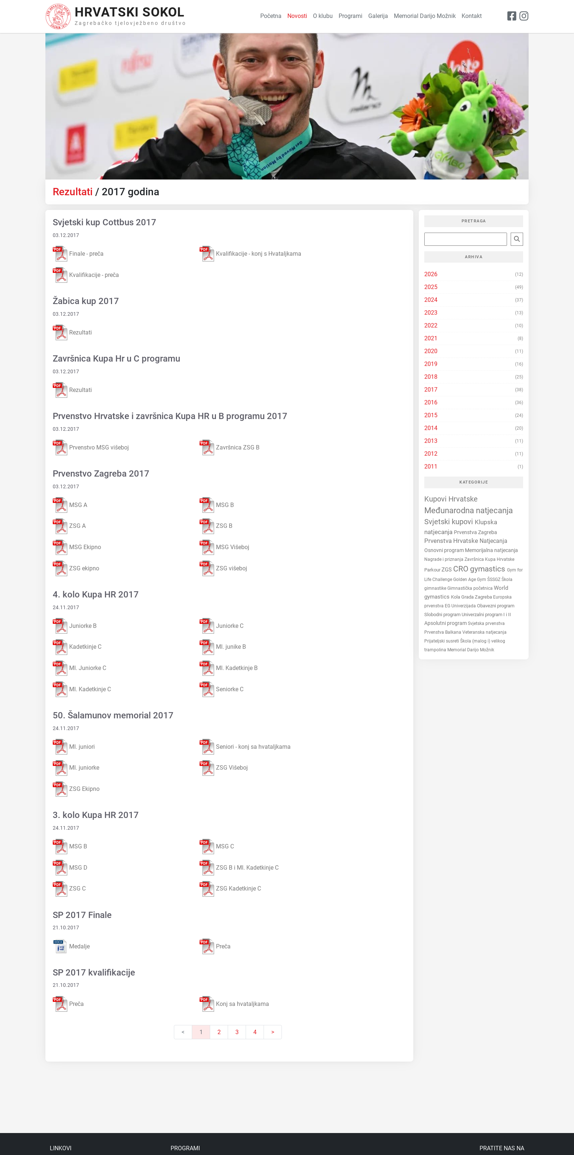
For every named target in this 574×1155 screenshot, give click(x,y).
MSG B (217, 505)
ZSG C (69, 889)
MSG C (217, 847)
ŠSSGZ (494, 579)
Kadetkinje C (77, 647)
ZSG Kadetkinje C (230, 889)
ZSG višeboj (223, 568)
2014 (430, 428)
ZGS (447, 569)
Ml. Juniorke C (79, 668)
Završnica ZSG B (230, 447)
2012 (430, 453)
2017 (430, 389)
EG (448, 605)
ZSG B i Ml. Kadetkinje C (239, 867)
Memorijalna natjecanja (491, 550)
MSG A (70, 505)
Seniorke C (221, 689)
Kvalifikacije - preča (86, 275)
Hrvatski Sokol (129, 12)
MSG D (70, 867)
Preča (215, 946)
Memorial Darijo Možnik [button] (425, 15)
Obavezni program (495, 605)
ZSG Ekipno (76, 789)
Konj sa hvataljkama (234, 1004)
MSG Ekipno (77, 547)
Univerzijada (464, 605)
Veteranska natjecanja (484, 632)
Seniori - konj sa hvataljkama (245, 747)
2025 (430, 287)
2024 (430, 299)
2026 (430, 274)
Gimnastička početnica (470, 588)
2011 (430, 466)
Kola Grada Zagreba (472, 597)
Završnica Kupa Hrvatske (489, 559)
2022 (430, 325)
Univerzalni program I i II (486, 614)
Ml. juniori (74, 747)
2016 (430, 402)
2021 (430, 338)
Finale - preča (78, 254)
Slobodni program (443, 614)
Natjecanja (493, 540)
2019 (430, 363)
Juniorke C (221, 626)
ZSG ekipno (76, 568)
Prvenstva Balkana (443, 632)
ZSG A (69, 526)
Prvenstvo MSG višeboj (91, 447)
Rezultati (73, 192)
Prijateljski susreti (442, 641)
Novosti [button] (297, 15)
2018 (430, 376)
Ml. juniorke (76, 768)
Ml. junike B (223, 647)
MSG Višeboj (224, 547)
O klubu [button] (323, 15)
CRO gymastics (480, 568)
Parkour (432, 570)
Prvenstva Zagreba (475, 532)
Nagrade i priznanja (444, 559)
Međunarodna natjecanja (468, 510)
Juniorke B (75, 626)
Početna (271, 15)
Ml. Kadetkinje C (82, 689)
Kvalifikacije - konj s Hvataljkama (250, 254)
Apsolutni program (446, 623)
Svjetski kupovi (449, 522)
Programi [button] (350, 15)
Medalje (71, 946)
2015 (430, 415)
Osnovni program (444, 550)
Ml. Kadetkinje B (229, 668)
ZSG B (216, 526)
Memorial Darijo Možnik (470, 649)
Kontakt (472, 15)
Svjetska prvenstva (486, 623)
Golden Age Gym (470, 579)
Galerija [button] (378, 15)
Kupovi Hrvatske (451, 499)
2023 (430, 312)
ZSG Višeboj (224, 768)
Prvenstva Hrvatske (452, 540)
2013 (430, 440)
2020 (430, 351)
